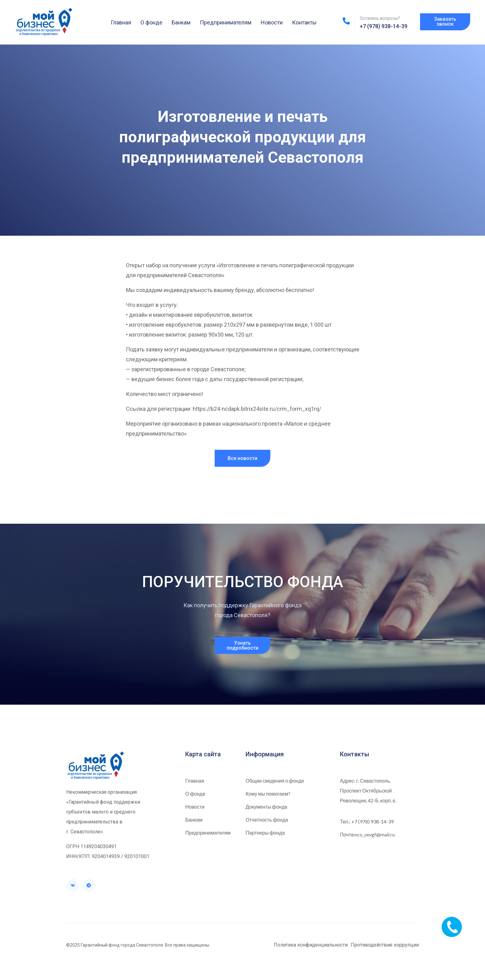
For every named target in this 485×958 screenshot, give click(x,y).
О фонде (151, 22)
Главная (121, 22)
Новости (272, 22)
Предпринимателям (225, 22)
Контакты (304, 22)
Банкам (181, 22)
